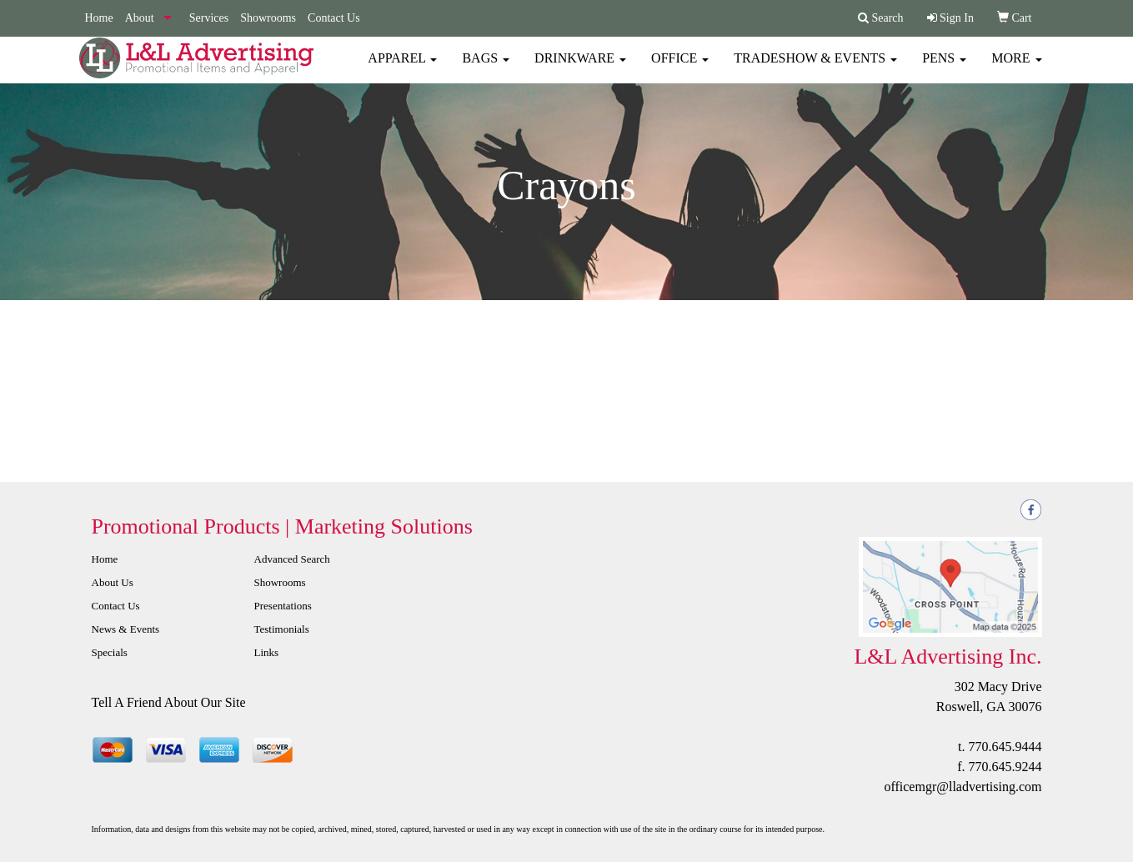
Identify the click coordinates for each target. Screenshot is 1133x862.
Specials (110, 652)
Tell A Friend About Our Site (169, 702)
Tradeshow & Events (815, 66)
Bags (485, 66)
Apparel (402, 66)
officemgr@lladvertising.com (962, 786)
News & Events (126, 629)
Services (208, 18)
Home (99, 18)
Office (680, 66)
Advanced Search (292, 559)
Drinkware (580, 66)
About (139, 18)
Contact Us (334, 18)
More (1016, 66)
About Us (112, 582)
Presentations (283, 605)
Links (266, 652)
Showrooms (268, 18)
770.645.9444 (1005, 746)
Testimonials (281, 629)
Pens (944, 66)
